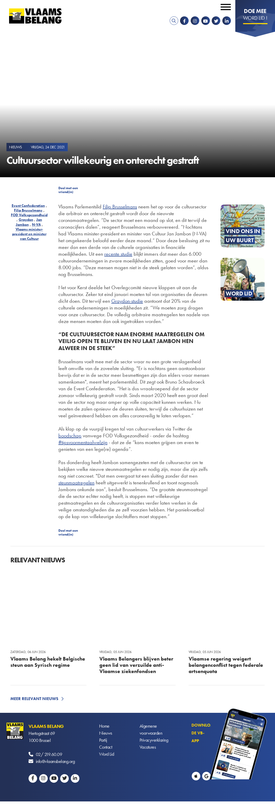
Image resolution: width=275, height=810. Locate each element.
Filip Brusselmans (28, 210)
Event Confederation (28, 205)
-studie (136, 301)
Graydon (26, 219)
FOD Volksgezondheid (29, 215)
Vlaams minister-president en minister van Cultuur (29, 234)
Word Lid (106, 754)
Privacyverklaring (154, 740)
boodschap (69, 435)
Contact (105, 747)
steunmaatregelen (76, 482)
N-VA (36, 224)
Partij (103, 740)
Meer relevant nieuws (34, 698)
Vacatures (148, 747)
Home (104, 726)
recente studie (118, 254)
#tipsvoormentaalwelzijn (82, 442)
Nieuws (105, 733)
